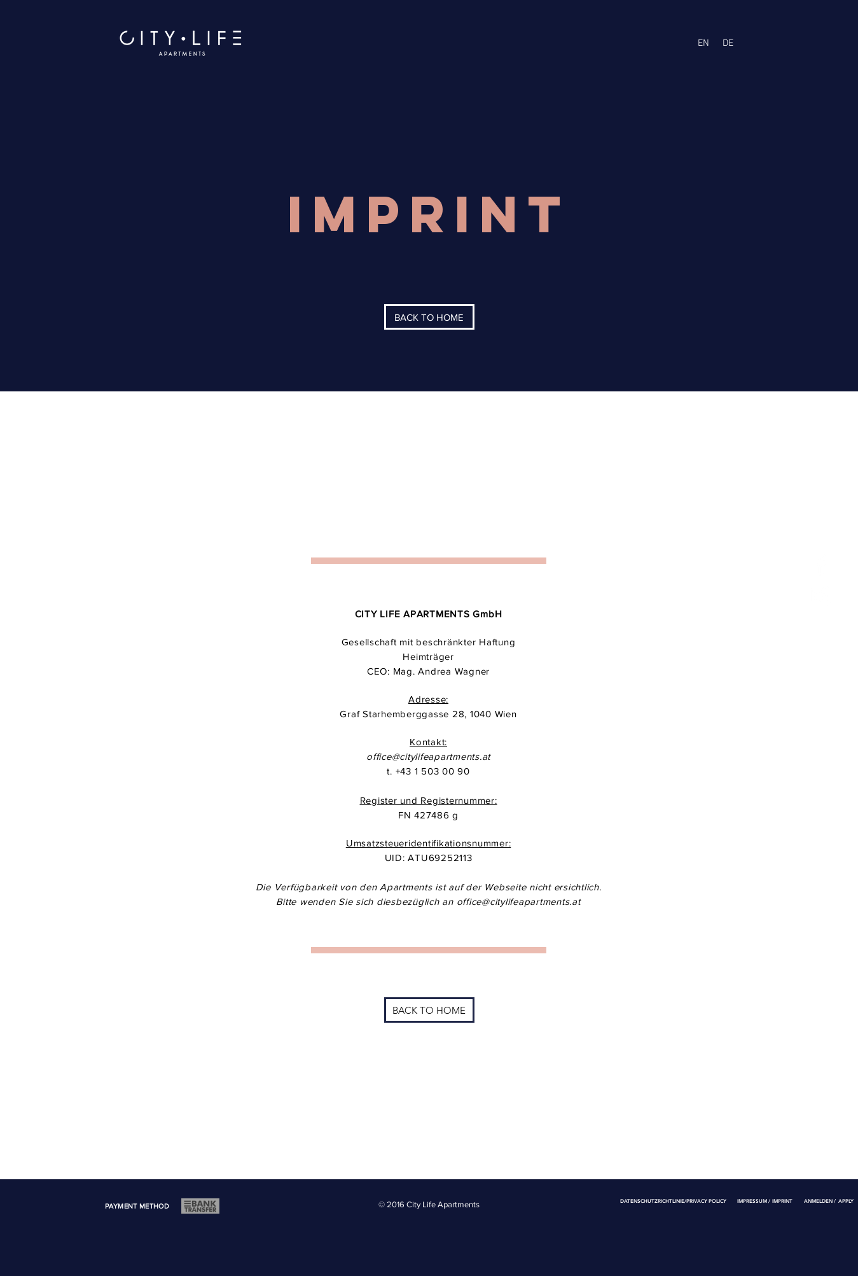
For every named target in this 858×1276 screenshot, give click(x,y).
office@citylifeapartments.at (428, 756)
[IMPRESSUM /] (754, 1201)
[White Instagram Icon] (820, 595)
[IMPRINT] (782, 1201)
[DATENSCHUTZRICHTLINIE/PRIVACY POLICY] (674, 1201)
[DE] (728, 43)
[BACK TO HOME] (429, 317)
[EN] (703, 43)
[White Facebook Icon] (820, 564)
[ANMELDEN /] (819, 1201)
